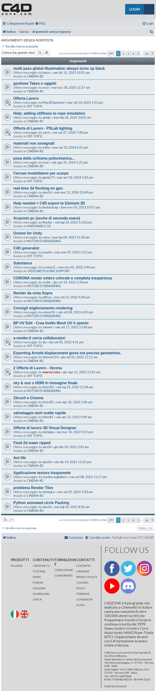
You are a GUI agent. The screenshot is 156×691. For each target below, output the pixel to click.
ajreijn (47, 117)
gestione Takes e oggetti (34, 83)
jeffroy (47, 297)
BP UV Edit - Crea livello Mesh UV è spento (51, 323)
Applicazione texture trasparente (42, 473)
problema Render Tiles (33, 488)
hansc (46, 72)
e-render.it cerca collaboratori (39, 338)
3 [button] (128, 53)
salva (46, 237)
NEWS (37, 577)
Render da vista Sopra (32, 293)
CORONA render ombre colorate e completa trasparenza (62, 278)
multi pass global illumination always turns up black (59, 68)
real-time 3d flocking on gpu (38, 188)
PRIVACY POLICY (86, 577)
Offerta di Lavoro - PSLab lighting (42, 128)
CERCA (37, 599)
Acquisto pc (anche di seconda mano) (46, 218)
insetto (47, 252)
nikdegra (48, 432)
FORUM (38, 582)
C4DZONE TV (41, 565)
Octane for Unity (27, 233)
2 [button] (123, 53)
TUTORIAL (39, 571)
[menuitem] (40, 23)
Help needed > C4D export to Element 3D (49, 203)
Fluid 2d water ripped (32, 443)
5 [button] (138, 53)
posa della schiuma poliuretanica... (44, 158)
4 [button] (133, 53)
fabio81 (48, 417)
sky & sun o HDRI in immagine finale (45, 383)
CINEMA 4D (35, 76)
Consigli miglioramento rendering (43, 308)
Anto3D (48, 387)
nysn (46, 87)
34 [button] (146, 53)
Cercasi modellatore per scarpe (41, 173)
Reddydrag (50, 207)
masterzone (51, 372)
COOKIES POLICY (82, 585)
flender (47, 222)
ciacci (46, 132)
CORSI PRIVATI (63, 575)
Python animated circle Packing (41, 503)
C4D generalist (26, 248)
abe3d (47, 192)
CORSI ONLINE (63, 570)
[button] (110, 53)
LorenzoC (49, 267)
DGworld (121, 686)
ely (45, 342)
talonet (47, 327)
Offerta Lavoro (26, 98)
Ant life (19, 458)
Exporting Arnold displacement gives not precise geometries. (67, 353)
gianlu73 (48, 177)
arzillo (47, 282)
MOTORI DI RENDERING (44, 241)
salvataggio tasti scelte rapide (39, 413)
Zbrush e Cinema (28, 398)
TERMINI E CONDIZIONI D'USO (84, 599)
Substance (22, 263)
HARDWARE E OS (39, 226)
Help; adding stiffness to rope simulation (49, 113)
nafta (46, 147)
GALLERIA (39, 588)
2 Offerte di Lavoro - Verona (37, 368)
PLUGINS (16, 565)
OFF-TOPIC (35, 106)
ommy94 (49, 312)
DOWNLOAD (41, 594)
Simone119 (50, 357)
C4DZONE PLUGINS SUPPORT (48, 271)
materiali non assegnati (33, 143)
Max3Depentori (54, 102)
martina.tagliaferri (55, 477)
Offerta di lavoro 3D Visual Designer (44, 428)
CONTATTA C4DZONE (83, 568)
